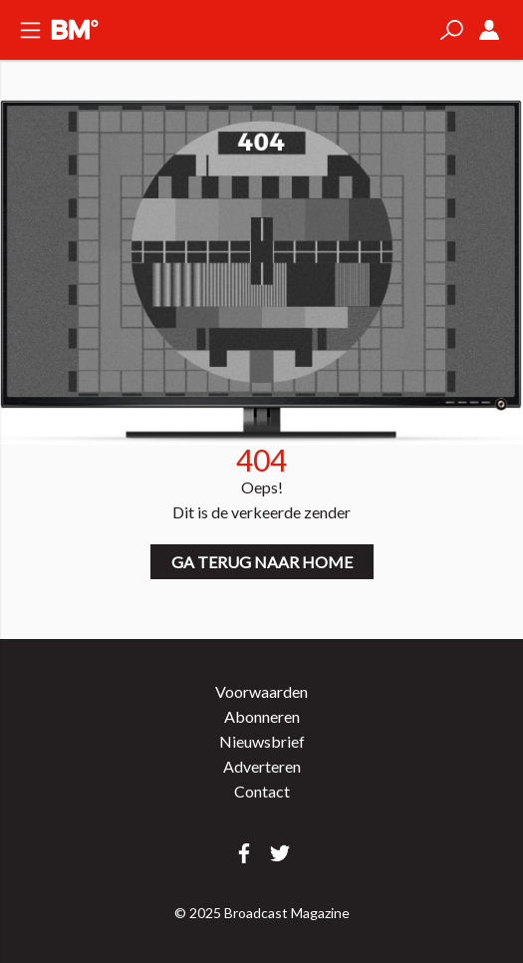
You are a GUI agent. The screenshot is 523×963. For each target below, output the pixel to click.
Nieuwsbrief (262, 741)
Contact (262, 791)
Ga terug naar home (262, 561)
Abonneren (262, 716)
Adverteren (262, 766)
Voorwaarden (261, 691)
